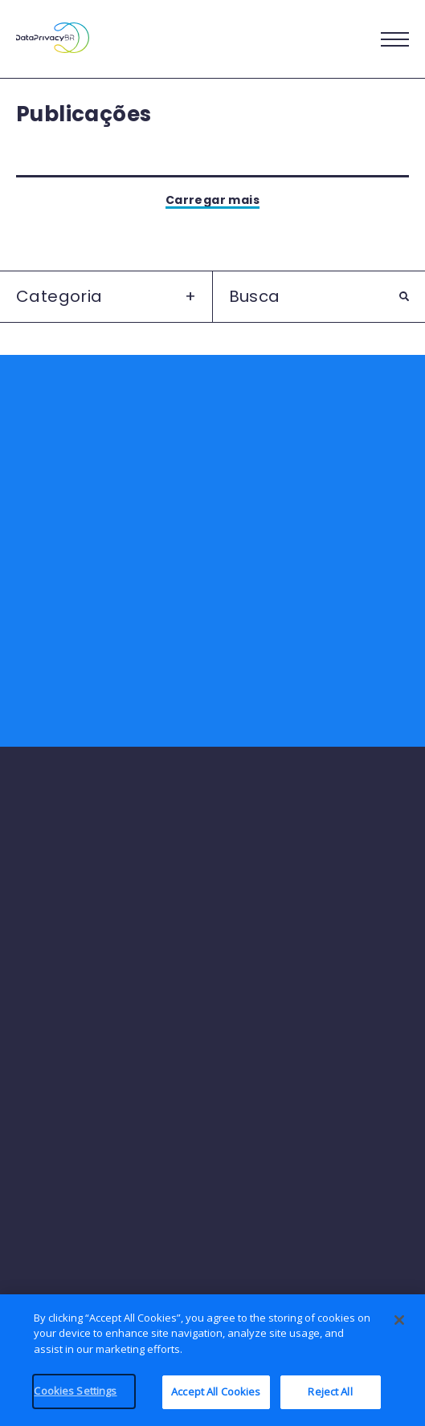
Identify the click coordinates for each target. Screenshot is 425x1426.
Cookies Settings (75, 1398)
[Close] (399, 1327)
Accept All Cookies (215, 1399)
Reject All (330, 1399)
